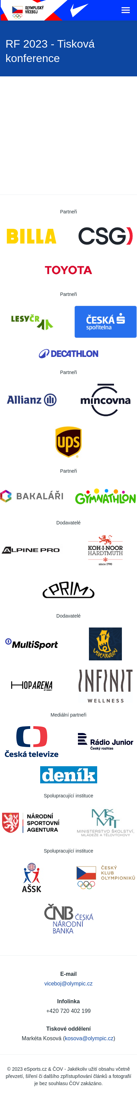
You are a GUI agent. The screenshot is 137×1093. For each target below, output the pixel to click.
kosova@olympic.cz (89, 1038)
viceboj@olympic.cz (68, 983)
